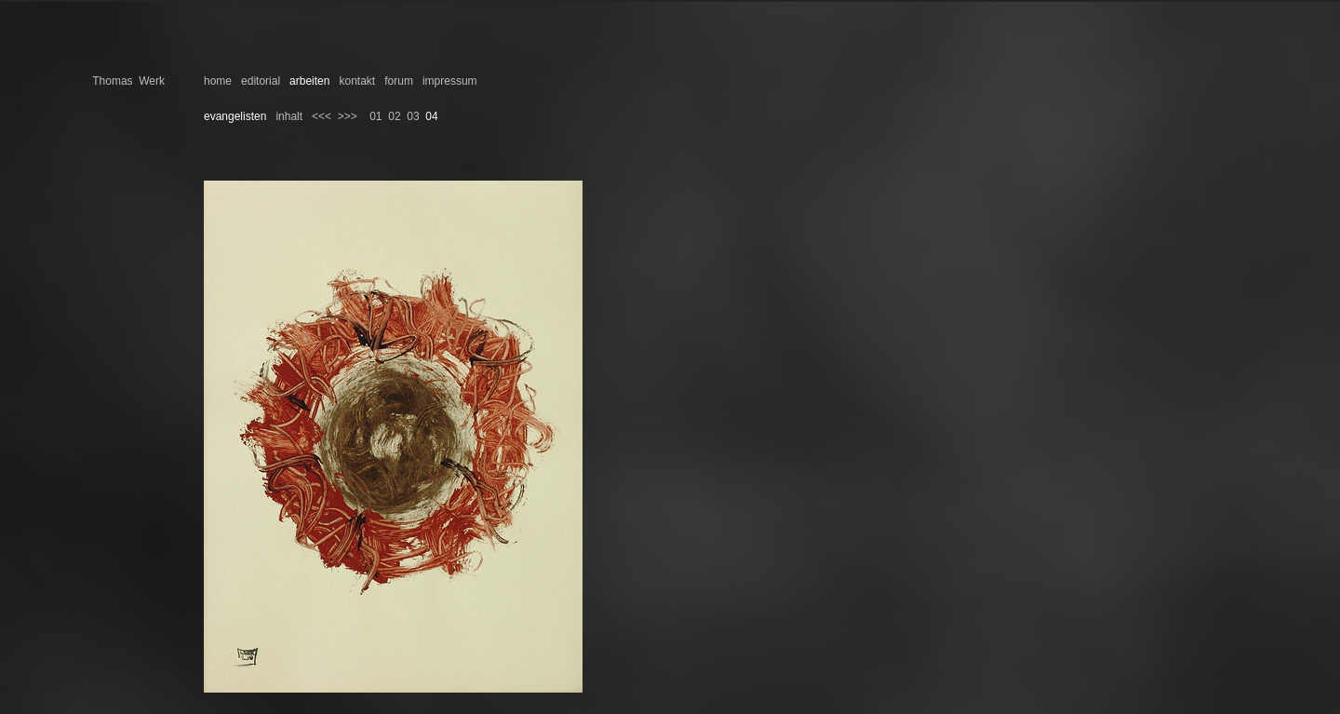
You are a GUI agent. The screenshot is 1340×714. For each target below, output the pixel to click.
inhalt (288, 116)
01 (375, 116)
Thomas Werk (128, 81)
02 (394, 116)
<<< (321, 116)
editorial (260, 81)
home (218, 81)
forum (398, 81)
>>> (347, 116)
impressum (449, 81)
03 (413, 116)
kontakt (357, 81)
